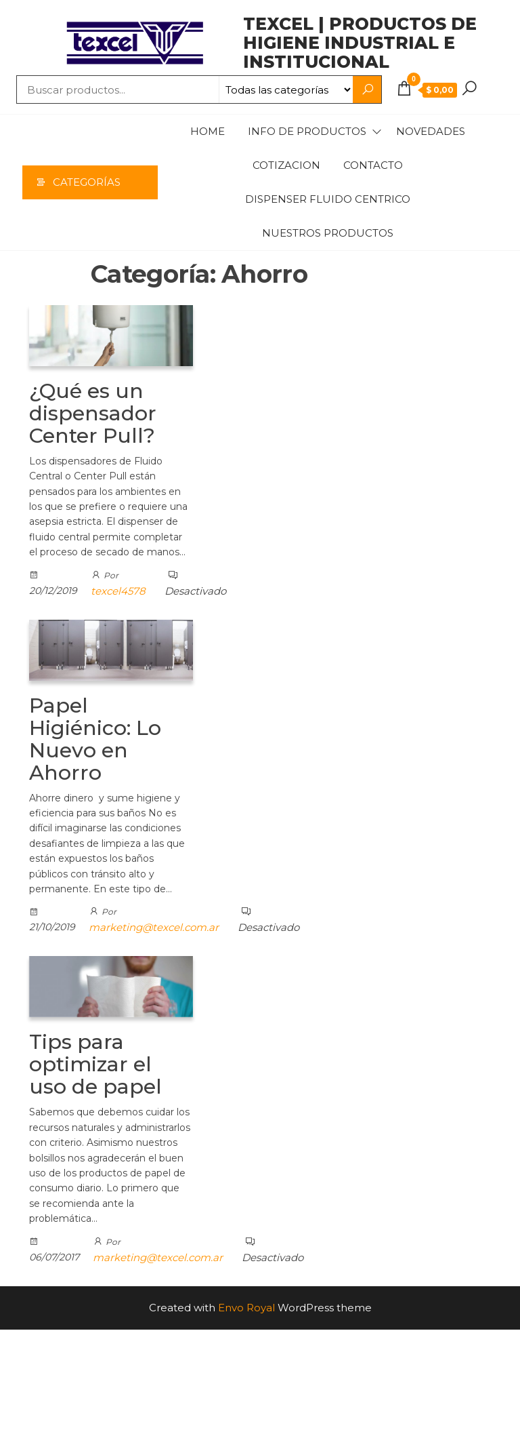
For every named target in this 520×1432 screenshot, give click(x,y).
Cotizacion (286, 165)
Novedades (430, 131)
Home (207, 131)
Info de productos (307, 131)
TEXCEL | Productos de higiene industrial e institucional (360, 43)
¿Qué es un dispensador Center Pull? (92, 413)
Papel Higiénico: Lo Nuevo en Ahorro (95, 739)
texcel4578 (118, 590)
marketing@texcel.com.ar (154, 927)
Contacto (373, 165)
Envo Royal (246, 1307)
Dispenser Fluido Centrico (327, 199)
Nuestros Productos (327, 232)
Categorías (87, 182)
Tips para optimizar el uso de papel (95, 1064)
